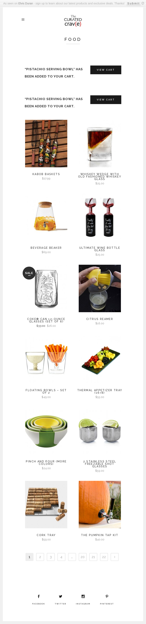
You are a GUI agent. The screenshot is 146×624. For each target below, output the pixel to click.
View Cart (106, 70)
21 (93, 557)
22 (104, 557)
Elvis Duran (25, 3)
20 (83, 557)
